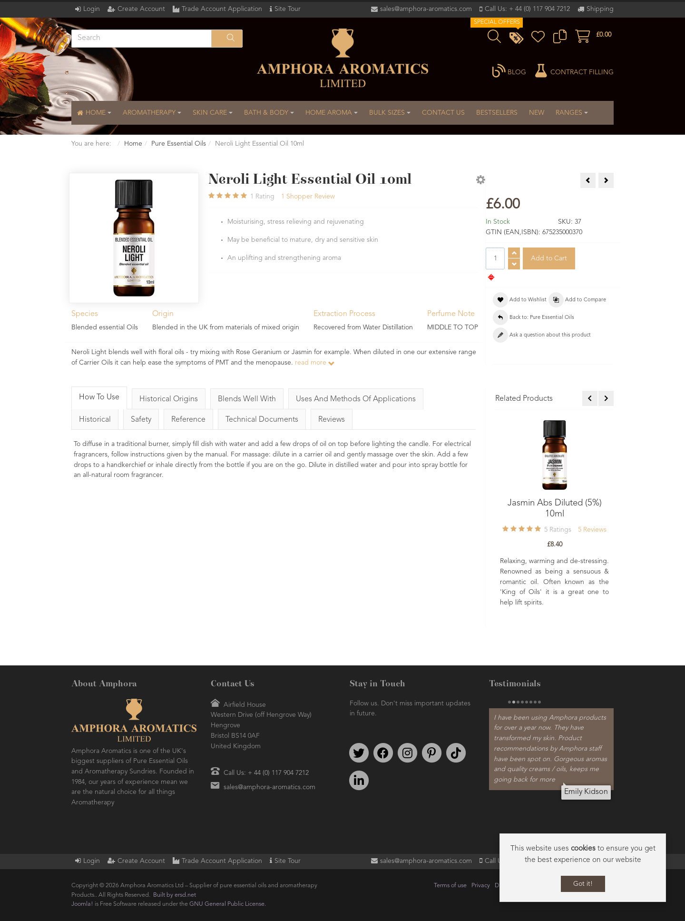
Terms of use (450, 885)
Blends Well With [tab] (247, 399)
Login (91, 9)
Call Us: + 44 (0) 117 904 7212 (527, 9)
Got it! (583, 884)
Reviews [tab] (331, 420)
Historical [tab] (95, 420)
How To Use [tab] (99, 397)
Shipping (600, 9)
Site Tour (287, 9)
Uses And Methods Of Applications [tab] (356, 399)
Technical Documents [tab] (261, 420)
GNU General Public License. (227, 904)
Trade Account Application (222, 9)
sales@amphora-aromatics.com (426, 9)
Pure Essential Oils (178, 143)
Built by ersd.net (174, 895)
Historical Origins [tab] (168, 399)
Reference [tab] (188, 420)
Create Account (141, 9)
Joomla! (82, 904)
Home (133, 143)
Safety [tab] (141, 420)
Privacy (480, 885)
